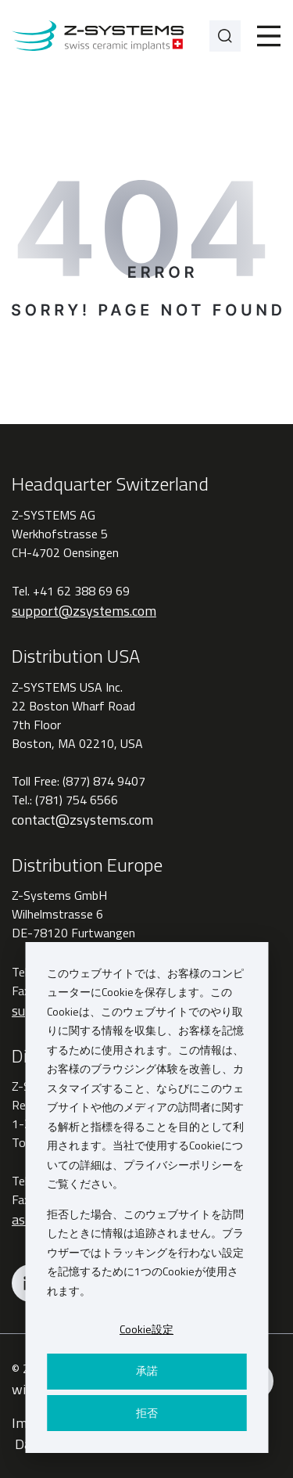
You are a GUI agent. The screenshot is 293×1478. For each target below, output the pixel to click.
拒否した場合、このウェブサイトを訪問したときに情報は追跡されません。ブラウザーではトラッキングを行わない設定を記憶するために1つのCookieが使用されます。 (145, 1252)
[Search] (225, 36)
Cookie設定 (146, 1329)
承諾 (147, 1370)
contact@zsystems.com (82, 819)
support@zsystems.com (84, 610)
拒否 (147, 1412)
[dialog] (146, 1197)
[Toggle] (268, 36)
